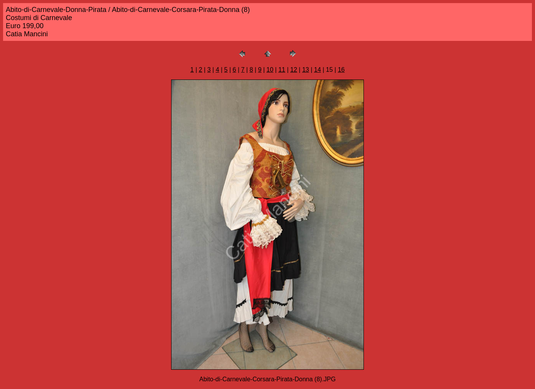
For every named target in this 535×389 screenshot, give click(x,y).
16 (341, 69)
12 (293, 69)
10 (269, 69)
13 (305, 69)
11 (281, 69)
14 (317, 69)
